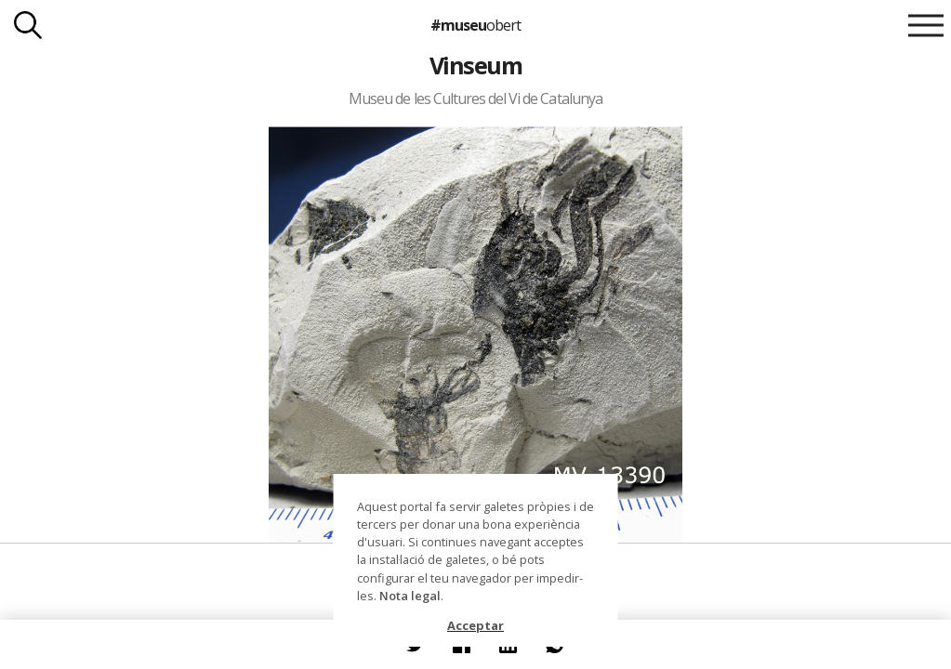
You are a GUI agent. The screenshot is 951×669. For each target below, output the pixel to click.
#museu (475, 25)
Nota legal (410, 595)
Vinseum (475, 65)
